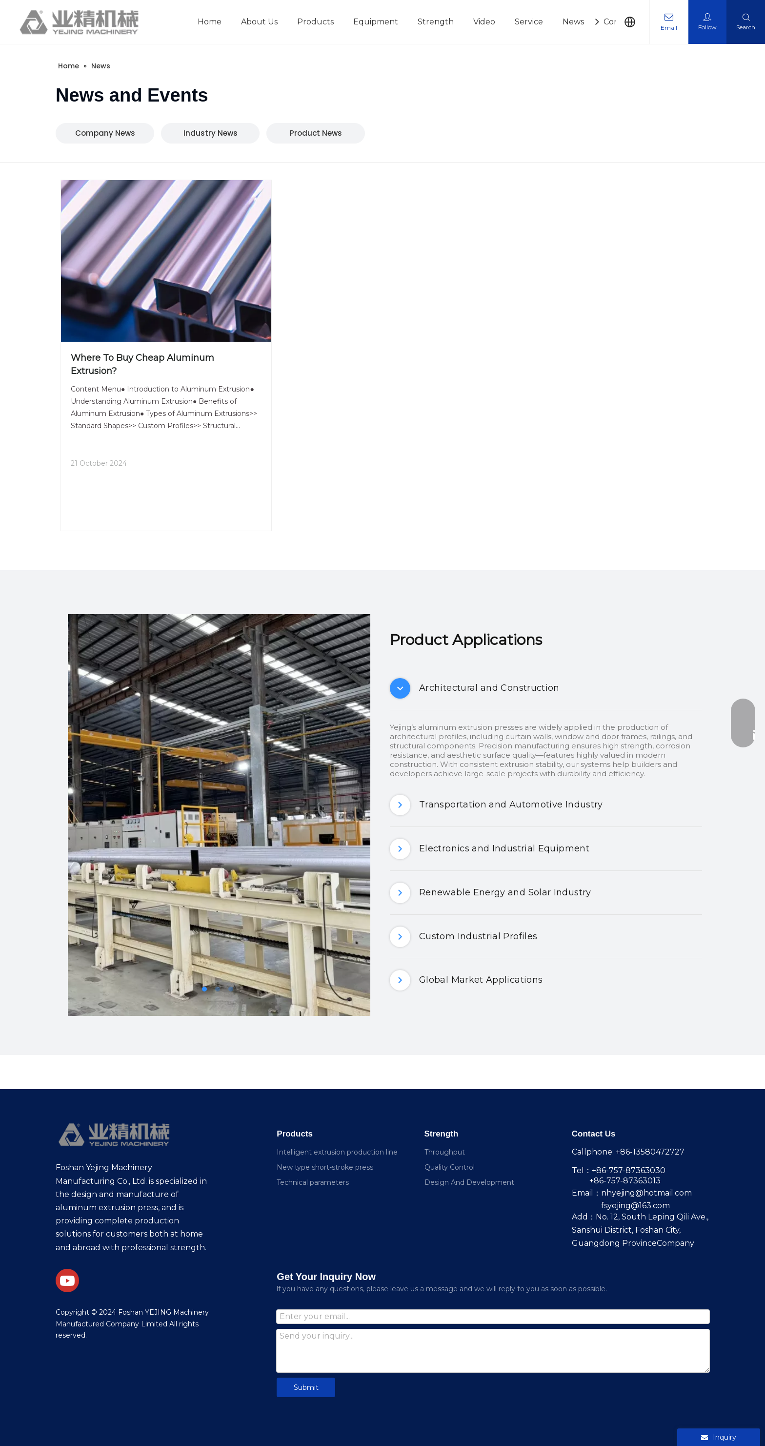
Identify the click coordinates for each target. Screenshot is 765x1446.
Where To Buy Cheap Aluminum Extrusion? (142, 364)
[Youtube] (67, 1280)
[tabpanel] (219, 815)
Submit (306, 1387)
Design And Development (469, 1182)
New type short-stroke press (325, 1167)
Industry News (210, 133)
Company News (105, 133)
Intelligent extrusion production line (337, 1152)
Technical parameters (313, 1182)
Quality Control (449, 1167)
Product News (316, 133)
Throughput (444, 1152)
